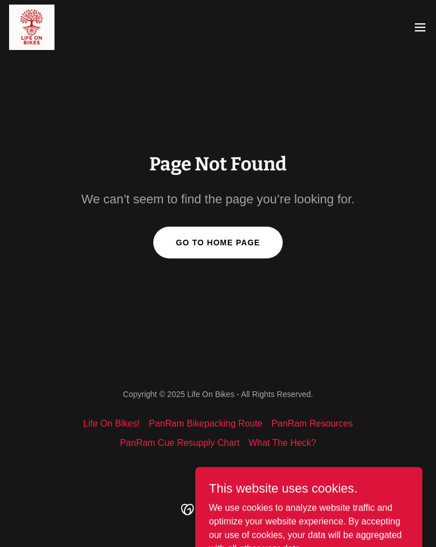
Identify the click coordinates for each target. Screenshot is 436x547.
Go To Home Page (218, 242)
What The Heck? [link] (282, 443)
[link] (31, 27)
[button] (420, 27)
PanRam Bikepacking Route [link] (205, 423)
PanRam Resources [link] (312, 423)
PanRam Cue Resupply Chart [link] (180, 443)
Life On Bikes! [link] (111, 423)
